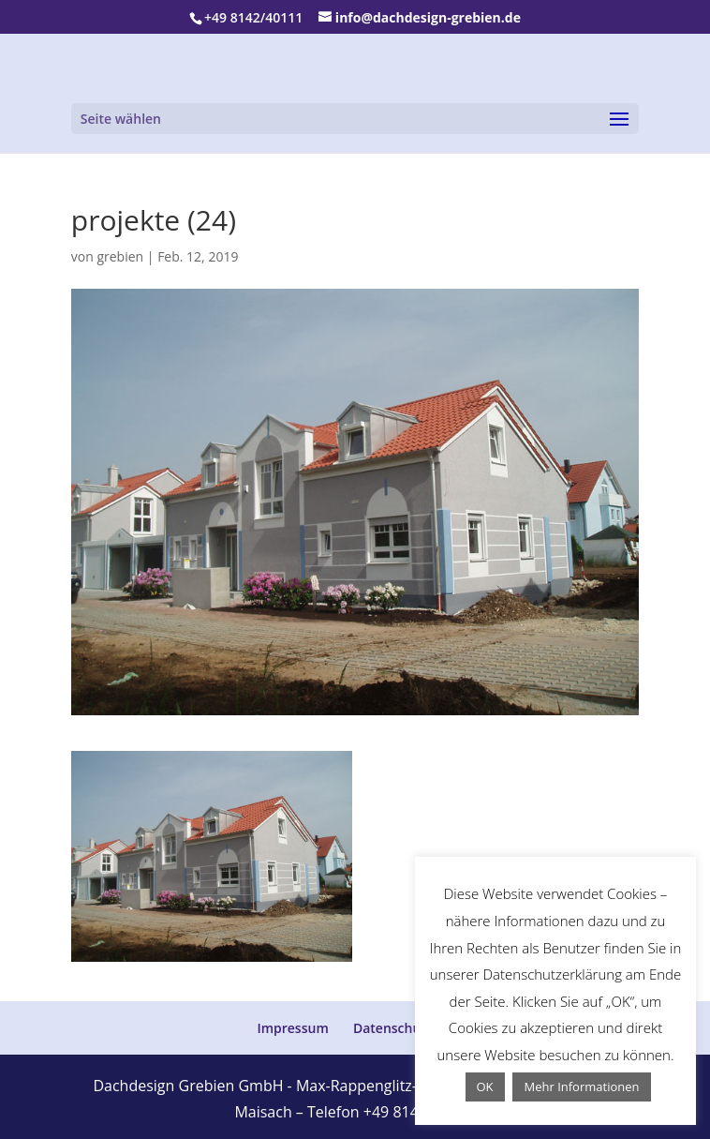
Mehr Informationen (581, 1086)
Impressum (292, 1028)
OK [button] (485, 1086)
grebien (119, 256)
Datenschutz (393, 1028)
